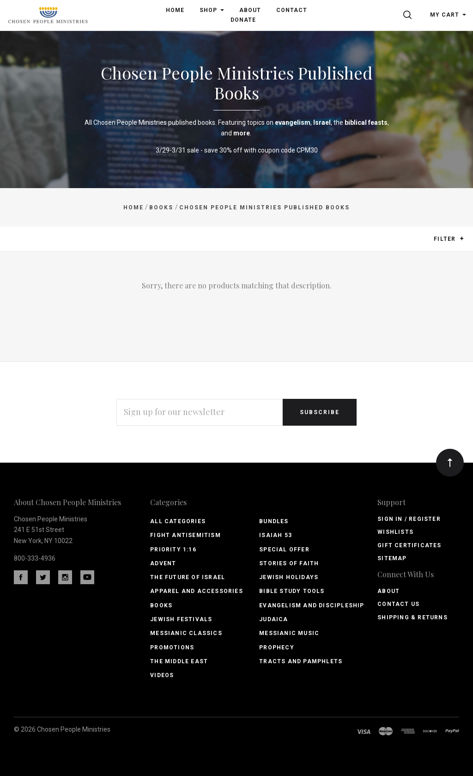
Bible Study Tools (291, 591)
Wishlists (395, 532)
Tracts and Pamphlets (300, 661)
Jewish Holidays (288, 577)
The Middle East (179, 661)
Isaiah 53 (275, 535)
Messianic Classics (186, 633)
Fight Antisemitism (185, 535)
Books (161, 605)
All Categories (178, 521)
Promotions (172, 647)
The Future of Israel (187, 577)
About (388, 591)
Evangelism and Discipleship (311, 605)
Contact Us (398, 604)
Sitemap (391, 558)
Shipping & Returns (412, 617)
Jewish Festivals (181, 619)
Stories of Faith (289, 563)
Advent (163, 563)
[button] (462, 238)
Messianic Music (289, 633)
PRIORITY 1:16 (173, 549)
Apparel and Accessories (196, 591)
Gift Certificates (409, 545)
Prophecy (276, 647)
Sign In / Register (409, 519)
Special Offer (284, 549)
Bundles (273, 521)
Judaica (273, 619)
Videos (162, 675)
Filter (449, 239)
